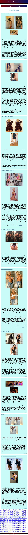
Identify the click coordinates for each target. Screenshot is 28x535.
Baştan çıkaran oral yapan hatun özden (8, 456)
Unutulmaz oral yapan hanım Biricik (8, 60)
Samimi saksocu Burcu (5, 378)
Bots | (17, 534)
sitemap (18, 534)
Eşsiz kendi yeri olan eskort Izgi (7, 269)
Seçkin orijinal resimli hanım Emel (7, 170)
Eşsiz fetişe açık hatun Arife (6, 414)
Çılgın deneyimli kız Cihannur (7, 116)
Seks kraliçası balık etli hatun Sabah (8, 229)
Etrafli (20, 56)
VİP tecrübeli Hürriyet (5, 13)
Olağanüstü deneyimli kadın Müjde (7, 331)
